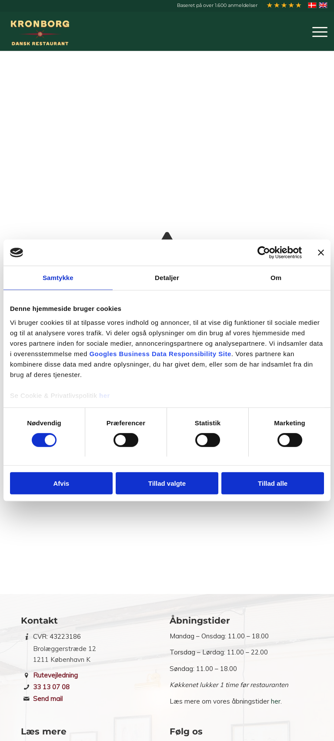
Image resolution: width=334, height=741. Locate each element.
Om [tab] (276, 277)
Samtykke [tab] (58, 277)
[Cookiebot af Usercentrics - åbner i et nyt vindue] (264, 252)
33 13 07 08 (51, 687)
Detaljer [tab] (167, 277)
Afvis (61, 483)
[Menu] (315, 31)
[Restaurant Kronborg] (42, 31)
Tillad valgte (167, 483)
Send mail (48, 698)
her (104, 395)
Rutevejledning (55, 675)
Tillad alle (272, 483)
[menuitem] (217, 5)
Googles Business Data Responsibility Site (160, 353)
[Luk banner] (321, 253)
